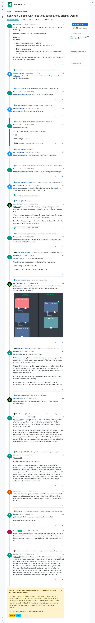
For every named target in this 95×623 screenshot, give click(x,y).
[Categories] (2, 2)
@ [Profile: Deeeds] (16, 76)
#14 (63, 398)
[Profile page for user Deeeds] (9, 26)
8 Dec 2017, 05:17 (28, 24)
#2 (63, 73)
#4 (63, 108)
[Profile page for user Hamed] (9, 532)
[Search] (2, 20)
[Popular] (2, 13)
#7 (63, 169)
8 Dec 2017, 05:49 (29, 351)
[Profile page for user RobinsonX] (9, 492)
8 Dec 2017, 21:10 (28, 514)
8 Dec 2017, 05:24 (29, 124)
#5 (63, 124)
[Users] (2, 17)
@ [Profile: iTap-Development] (20, 95)
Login (18, 615)
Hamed (15, 531)
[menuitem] (92, 2)
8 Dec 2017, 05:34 (29, 169)
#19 (63, 531)
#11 (63, 255)
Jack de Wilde (17, 204)
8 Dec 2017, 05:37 (29, 237)
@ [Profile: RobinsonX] (17, 517)
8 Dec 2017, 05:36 (35, 185)
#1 (63, 24)
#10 (63, 237)
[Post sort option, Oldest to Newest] (80, 28)
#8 (63, 185)
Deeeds (15, 24)
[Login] (92, 2)
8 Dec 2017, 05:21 (29, 92)
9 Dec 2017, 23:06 (29, 554)
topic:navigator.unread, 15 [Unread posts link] (78, 51)
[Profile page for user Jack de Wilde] (9, 205)
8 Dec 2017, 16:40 (29, 455)
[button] (2, 617)
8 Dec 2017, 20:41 (31, 491)
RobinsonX (16, 491)
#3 (63, 92)
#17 (63, 491)
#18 (63, 514)
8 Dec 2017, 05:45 (33, 283)
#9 (63, 204)
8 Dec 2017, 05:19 (35, 73)
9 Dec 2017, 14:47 (33, 531)
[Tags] (2, 9)
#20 (63, 554)
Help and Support (13, 19)
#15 (63, 417)
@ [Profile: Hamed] (16, 557)
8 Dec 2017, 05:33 (35, 152)
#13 (63, 351)
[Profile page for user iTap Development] (9, 74)
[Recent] (2, 5)
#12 (63, 283)
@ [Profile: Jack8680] (17, 258)
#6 (63, 152)
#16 (63, 455)
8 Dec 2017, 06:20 (33, 398)
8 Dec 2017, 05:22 (35, 108)
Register (12, 615)
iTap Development (18, 73)
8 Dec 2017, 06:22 (29, 417)
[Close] (61, 590)
